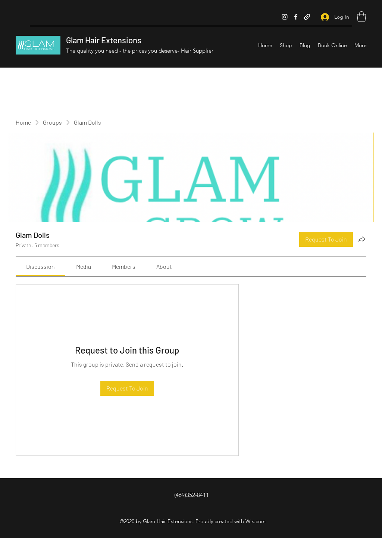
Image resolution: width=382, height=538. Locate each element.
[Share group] (361, 238)
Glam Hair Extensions (103, 40)
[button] (361, 16)
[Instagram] (284, 17)
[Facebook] (296, 17)
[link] (40, 266)
